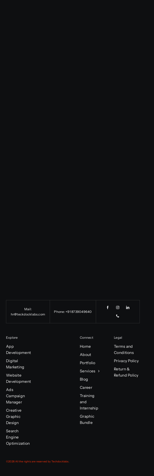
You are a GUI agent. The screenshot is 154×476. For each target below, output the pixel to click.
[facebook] (108, 307)
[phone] (118, 316)
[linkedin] (128, 307)
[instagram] (118, 307)
